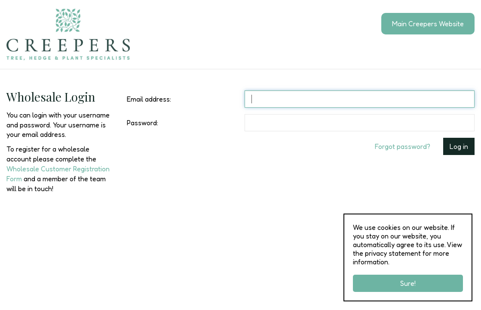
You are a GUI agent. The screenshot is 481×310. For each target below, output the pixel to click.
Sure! (408, 283)
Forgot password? (402, 146)
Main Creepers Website (428, 23)
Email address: (149, 99)
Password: (142, 122)
